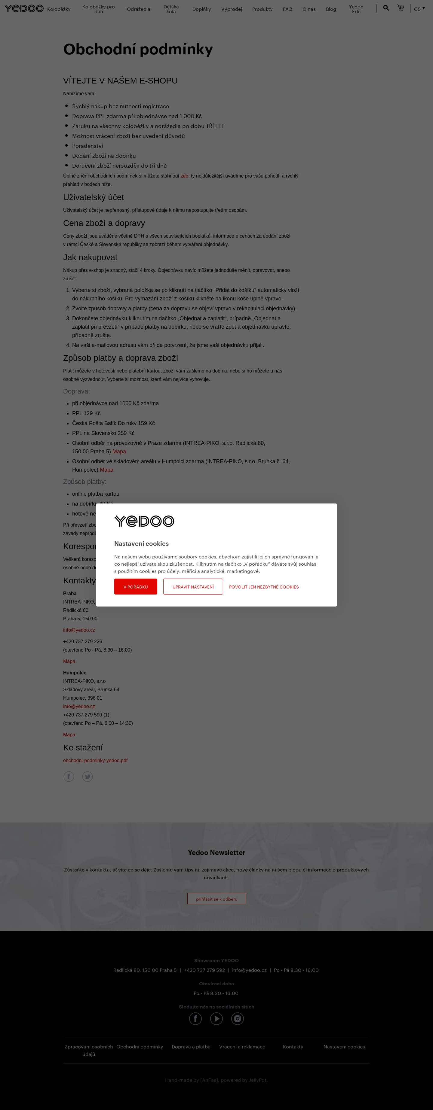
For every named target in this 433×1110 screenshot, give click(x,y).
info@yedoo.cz (79, 630)
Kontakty (293, 1046)
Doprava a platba (191, 1046)
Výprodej (231, 8)
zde (184, 175)
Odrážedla (138, 8)
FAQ (287, 8)
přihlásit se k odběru (216, 898)
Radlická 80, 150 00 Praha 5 (145, 969)
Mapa (119, 452)
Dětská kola (171, 8)
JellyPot (257, 1079)
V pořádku (136, 586)
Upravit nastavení (193, 586)
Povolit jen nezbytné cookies (264, 586)
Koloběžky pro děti (98, 8)
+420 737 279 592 (204, 969)
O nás (309, 8)
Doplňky (201, 8)
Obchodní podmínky (139, 1046)
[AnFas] (209, 1079)
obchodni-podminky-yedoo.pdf (95, 760)
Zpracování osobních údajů (89, 1049)
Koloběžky (59, 8)
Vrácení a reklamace (242, 1046)
